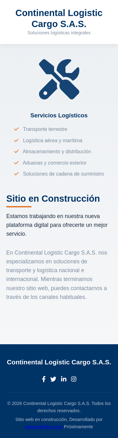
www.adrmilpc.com (44, 426)
